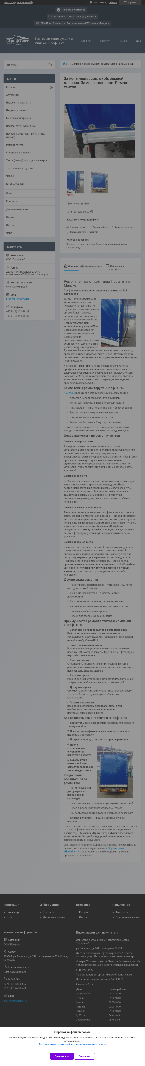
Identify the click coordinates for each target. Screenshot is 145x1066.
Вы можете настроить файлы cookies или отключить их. (71, 1044)
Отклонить (84, 1056)
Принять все (62, 1056)
